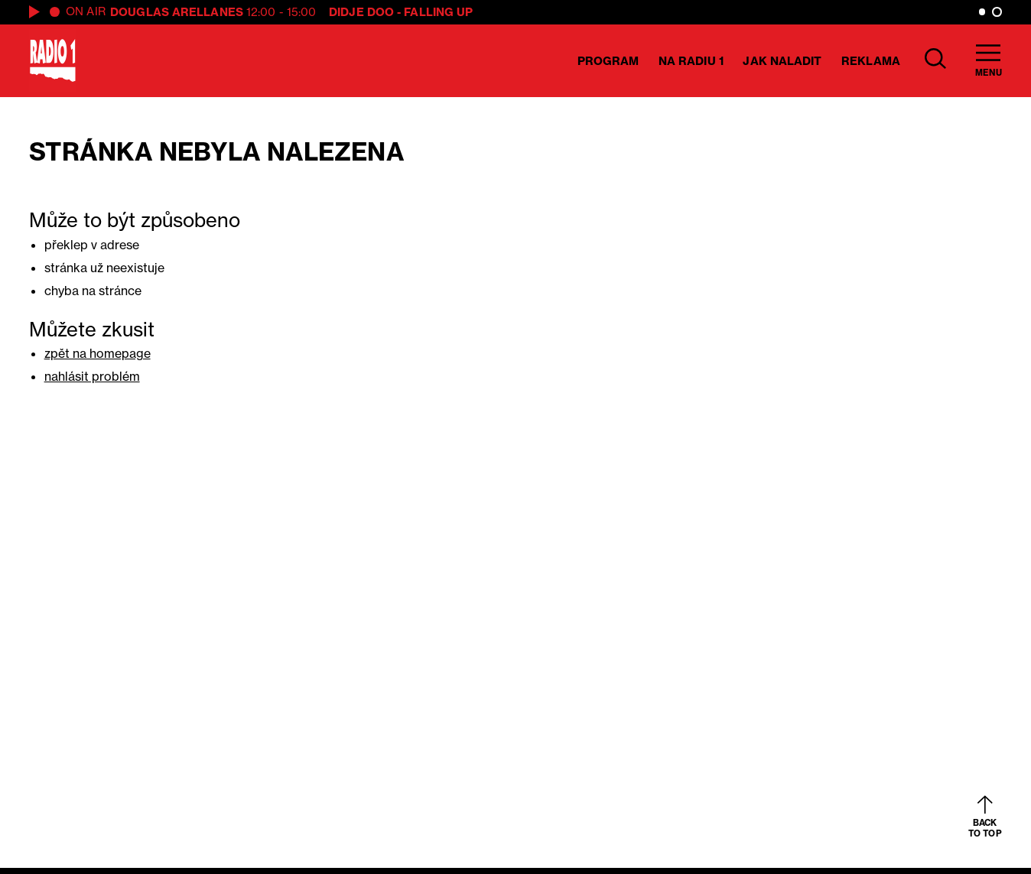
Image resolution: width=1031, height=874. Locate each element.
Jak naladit (782, 61)
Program (608, 61)
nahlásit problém (92, 376)
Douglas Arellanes (176, 12)
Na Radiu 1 (691, 61)
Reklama (870, 61)
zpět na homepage (97, 353)
